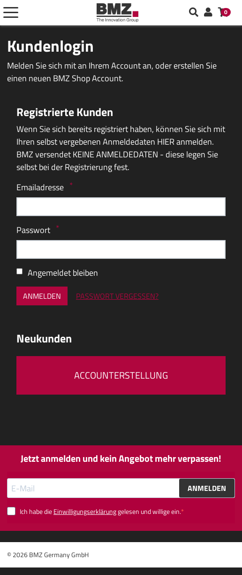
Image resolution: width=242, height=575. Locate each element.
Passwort (34, 230)
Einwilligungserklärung (84, 511)
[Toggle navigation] (10, 12)
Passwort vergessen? (117, 296)
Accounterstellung (121, 375)
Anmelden (42, 296)
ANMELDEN (207, 488)
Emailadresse (41, 187)
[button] (208, 12)
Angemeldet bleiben (63, 272)
